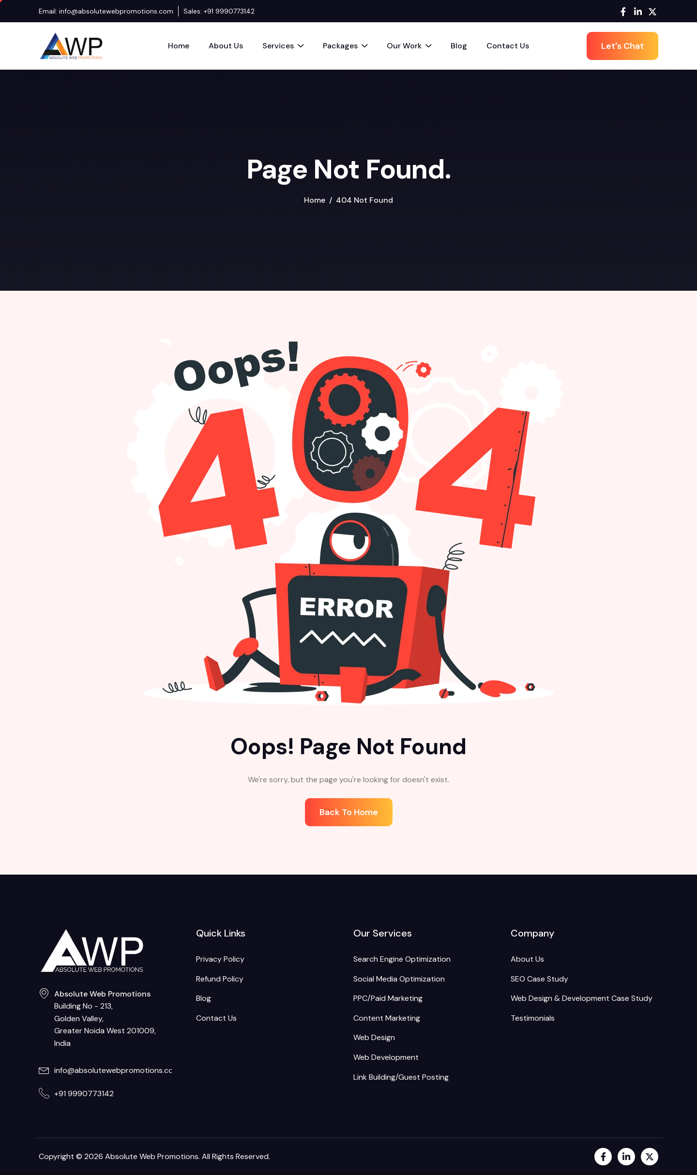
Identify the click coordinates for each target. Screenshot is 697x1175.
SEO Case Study (539, 979)
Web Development (386, 1057)
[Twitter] (652, 11)
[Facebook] (623, 11)
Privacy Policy (220, 959)
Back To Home (348, 812)
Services (282, 47)
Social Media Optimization (399, 979)
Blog (459, 46)
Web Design (374, 1037)
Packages (345, 47)
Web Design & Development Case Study (581, 998)
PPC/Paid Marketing (388, 998)
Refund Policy (219, 979)
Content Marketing (386, 1018)
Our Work (409, 47)
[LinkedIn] (638, 11)
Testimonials (533, 1018)
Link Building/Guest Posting (401, 1077)
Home (178, 46)
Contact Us (507, 46)
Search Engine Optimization (402, 959)
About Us (226, 46)
